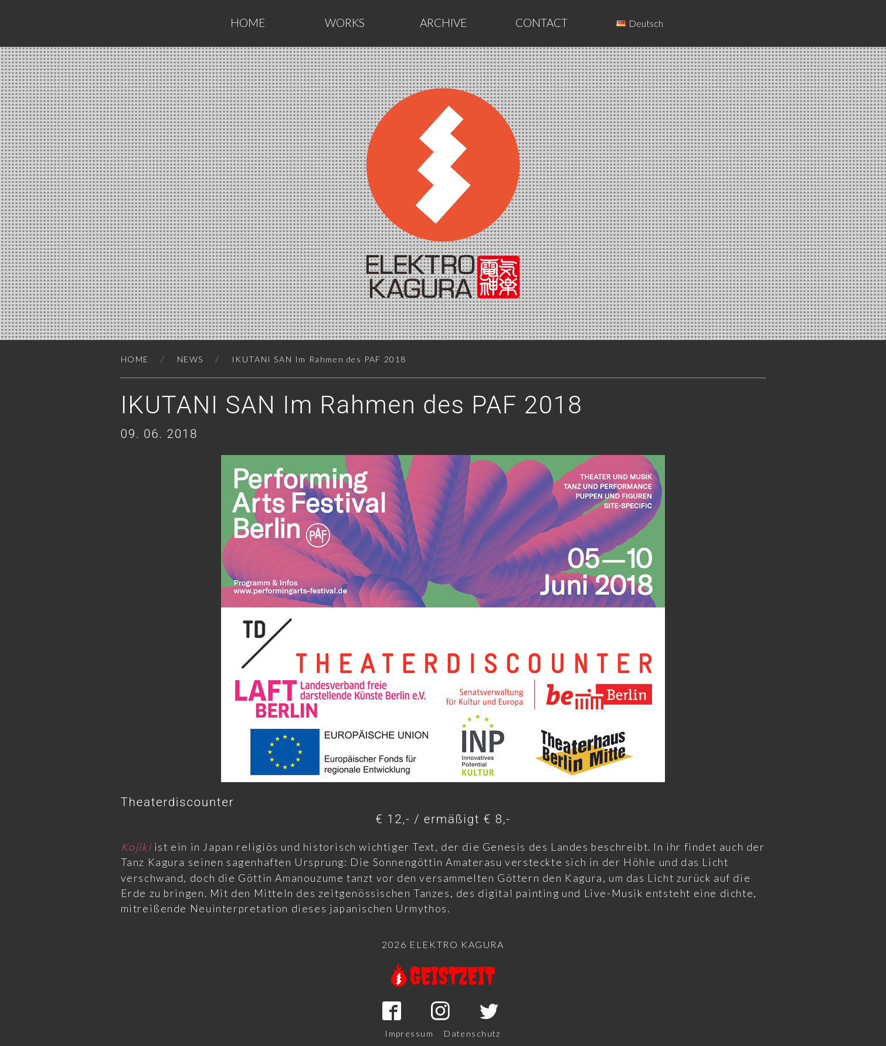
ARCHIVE (443, 22)
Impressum (409, 1033)
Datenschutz (472, 1033)
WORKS (345, 22)
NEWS (190, 359)
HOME (135, 359)
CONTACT (541, 22)
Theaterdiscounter (178, 802)
